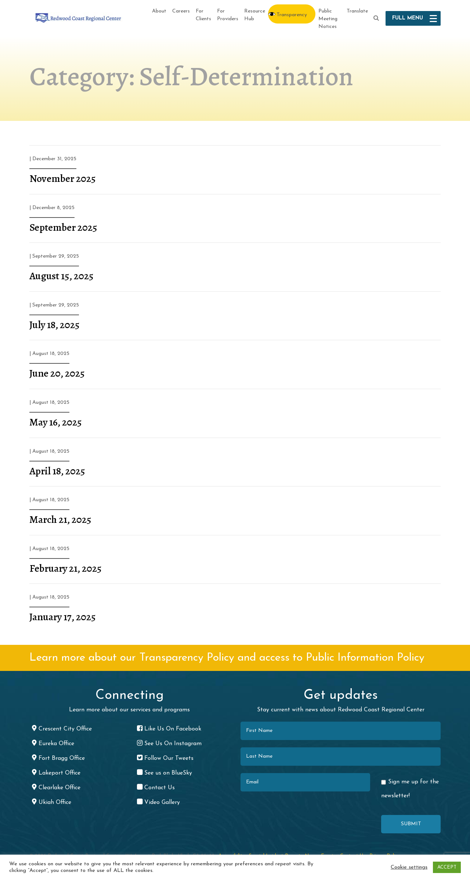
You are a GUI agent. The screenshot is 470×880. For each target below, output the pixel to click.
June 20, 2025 (57, 373)
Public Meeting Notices (327, 18)
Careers (181, 11)
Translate (357, 11)
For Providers (227, 15)
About (159, 11)
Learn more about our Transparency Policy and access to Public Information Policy (226, 658)
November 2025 (62, 179)
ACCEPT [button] (446, 867)
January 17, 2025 (62, 617)
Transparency (291, 15)
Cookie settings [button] (409, 867)
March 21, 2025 (60, 520)
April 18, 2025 (57, 471)
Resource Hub (254, 15)
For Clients (203, 15)
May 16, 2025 (55, 422)
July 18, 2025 (54, 325)
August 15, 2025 (61, 276)
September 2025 (63, 227)
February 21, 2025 (65, 568)
